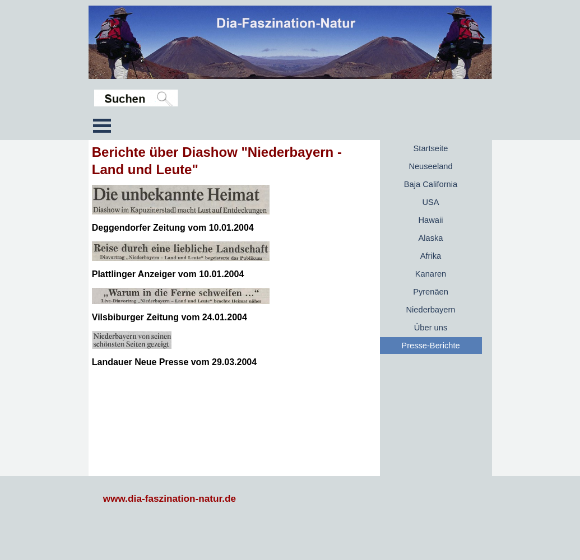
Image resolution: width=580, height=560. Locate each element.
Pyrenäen (430, 291)
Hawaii (431, 220)
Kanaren (430, 273)
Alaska (431, 238)
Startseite (431, 148)
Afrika (430, 255)
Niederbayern (431, 309)
